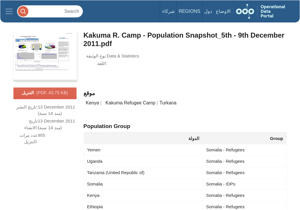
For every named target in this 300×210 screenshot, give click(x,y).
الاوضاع (223, 11)
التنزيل (45, 93)
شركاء (168, 11)
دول (208, 11)
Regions (189, 11)
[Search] (50, 11)
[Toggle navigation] (9, 11)
